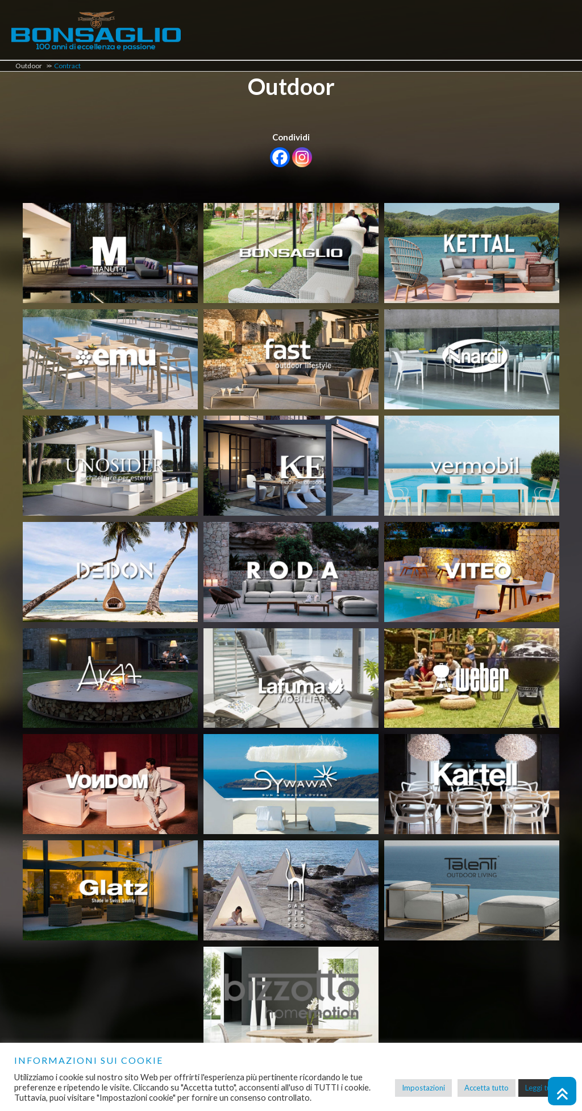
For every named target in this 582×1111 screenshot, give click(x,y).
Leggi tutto (543, 1087)
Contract (67, 65)
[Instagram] (302, 157)
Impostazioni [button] (423, 1087)
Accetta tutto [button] (486, 1087)
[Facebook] (280, 157)
